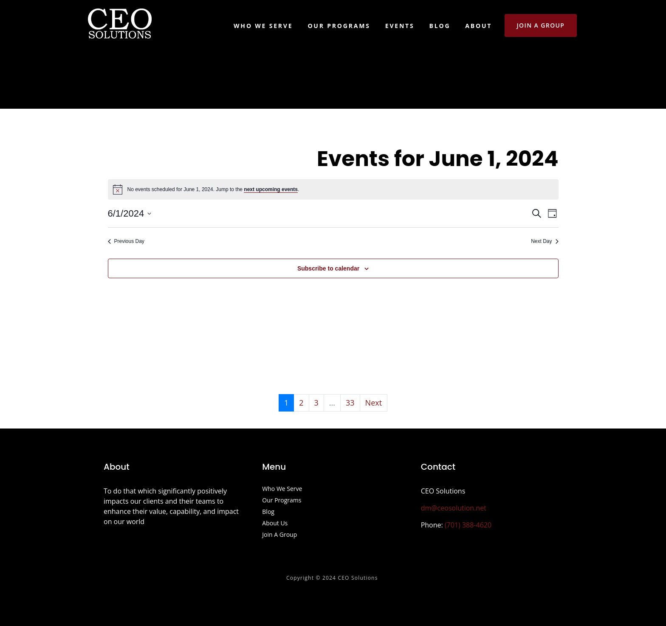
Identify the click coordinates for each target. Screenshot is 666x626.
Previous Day (126, 241)
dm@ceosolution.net (453, 508)
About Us (275, 523)
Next (373, 403)
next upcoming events (271, 189)
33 (350, 403)
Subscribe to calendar (328, 268)
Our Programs (339, 26)
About (478, 26)
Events (400, 26)
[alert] (333, 189)
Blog (440, 26)
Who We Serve (263, 26)
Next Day (544, 241)
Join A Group (279, 535)
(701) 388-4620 (468, 525)
